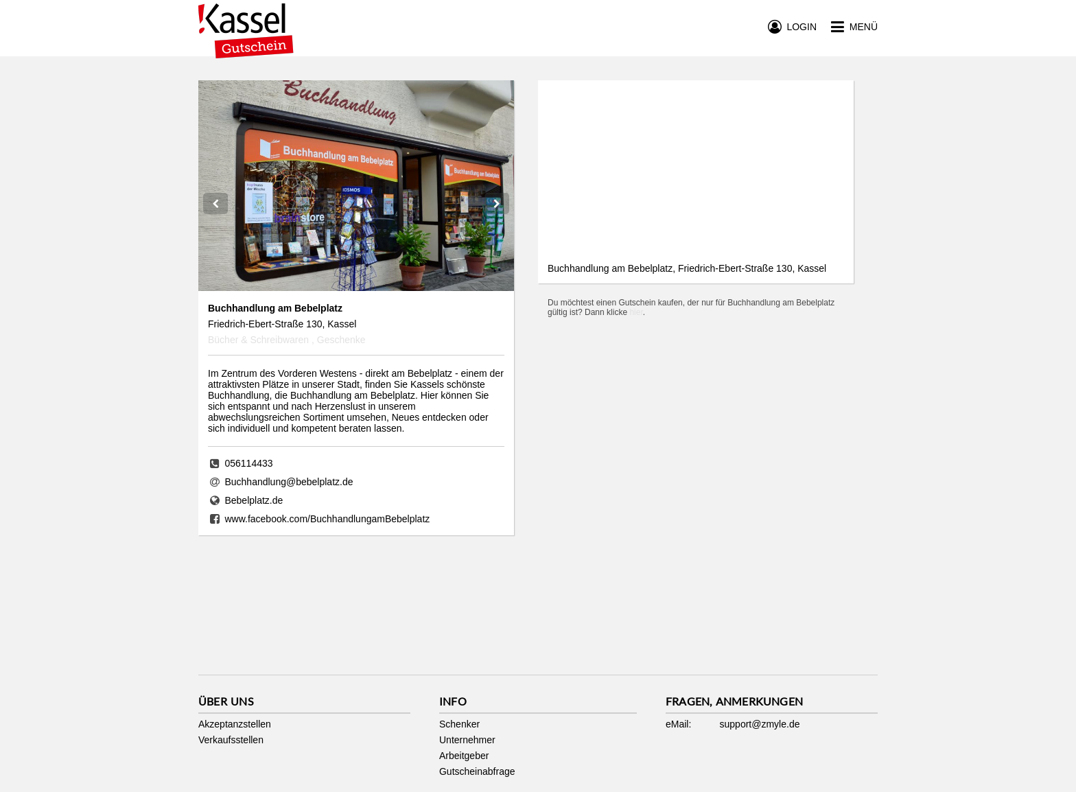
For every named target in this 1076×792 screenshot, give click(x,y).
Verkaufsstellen (231, 739)
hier (635, 312)
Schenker (459, 724)
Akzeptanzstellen (234, 724)
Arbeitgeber (464, 755)
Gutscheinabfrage (477, 771)
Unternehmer (467, 739)
